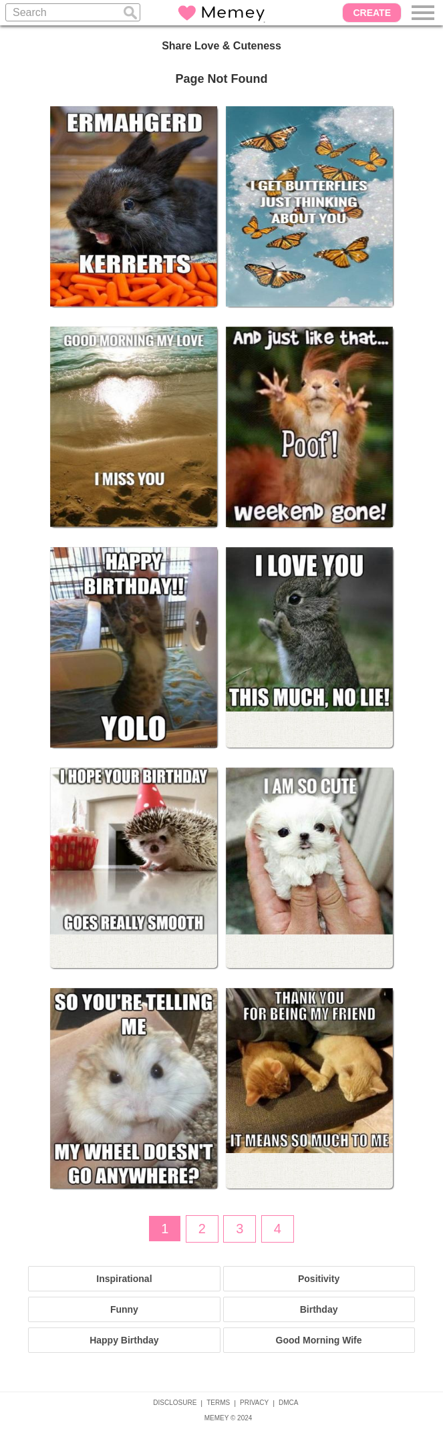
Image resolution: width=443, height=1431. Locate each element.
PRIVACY (254, 1402)
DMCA (288, 1402)
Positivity (318, 1278)
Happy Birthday (124, 1340)
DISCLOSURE (174, 1402)
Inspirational (124, 1278)
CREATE (372, 12)
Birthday (319, 1309)
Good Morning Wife (319, 1340)
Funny (124, 1309)
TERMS (218, 1402)
